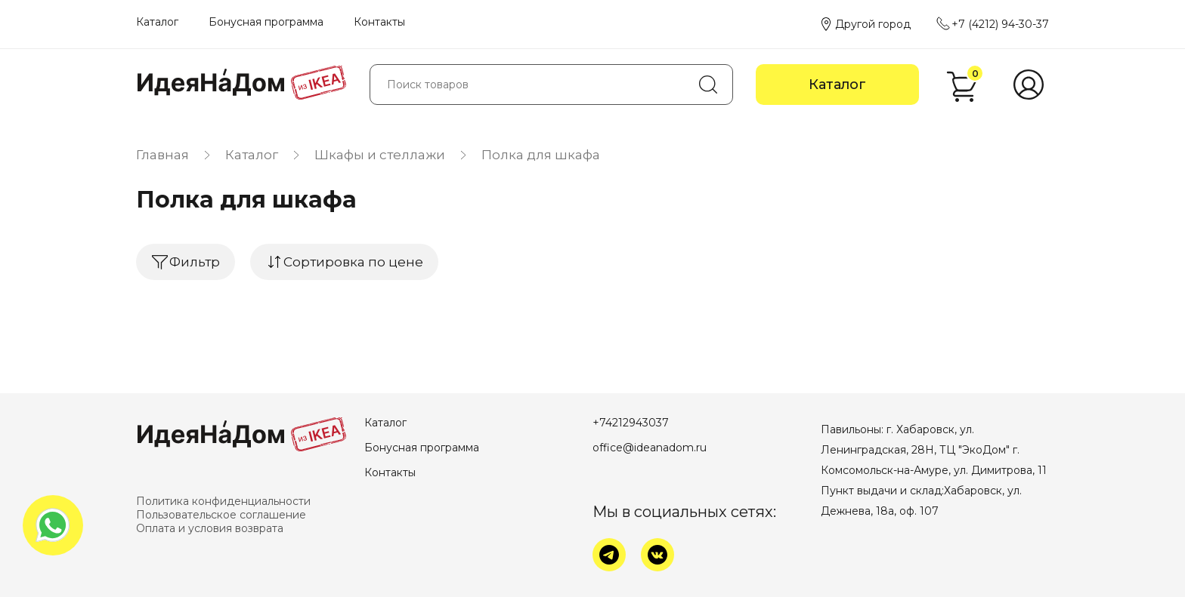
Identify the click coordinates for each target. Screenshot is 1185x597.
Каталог (157, 22)
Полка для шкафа (540, 154)
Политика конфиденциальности (223, 501)
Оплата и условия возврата (209, 528)
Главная (162, 154)
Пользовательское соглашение (221, 515)
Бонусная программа (266, 22)
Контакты (379, 22)
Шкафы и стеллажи (379, 154)
